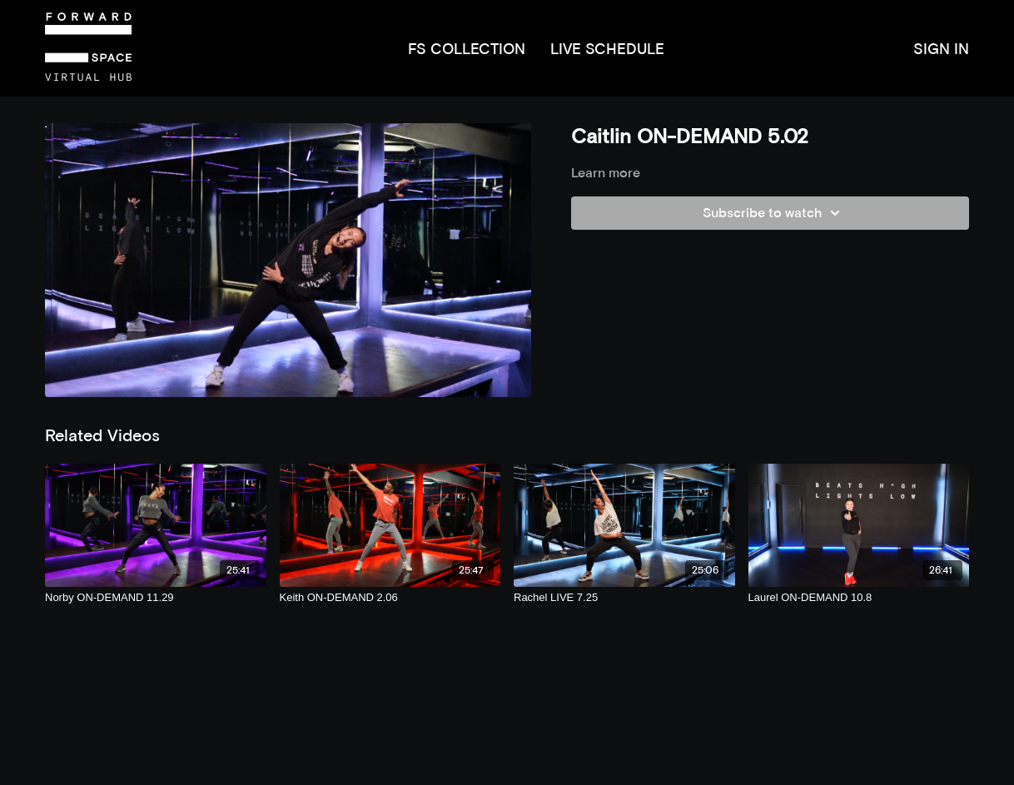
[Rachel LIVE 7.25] (624, 597)
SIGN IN (941, 48)
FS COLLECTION (466, 48)
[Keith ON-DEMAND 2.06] (390, 597)
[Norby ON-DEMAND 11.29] (155, 597)
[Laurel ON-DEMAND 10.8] (859, 597)
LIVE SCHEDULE (607, 48)
